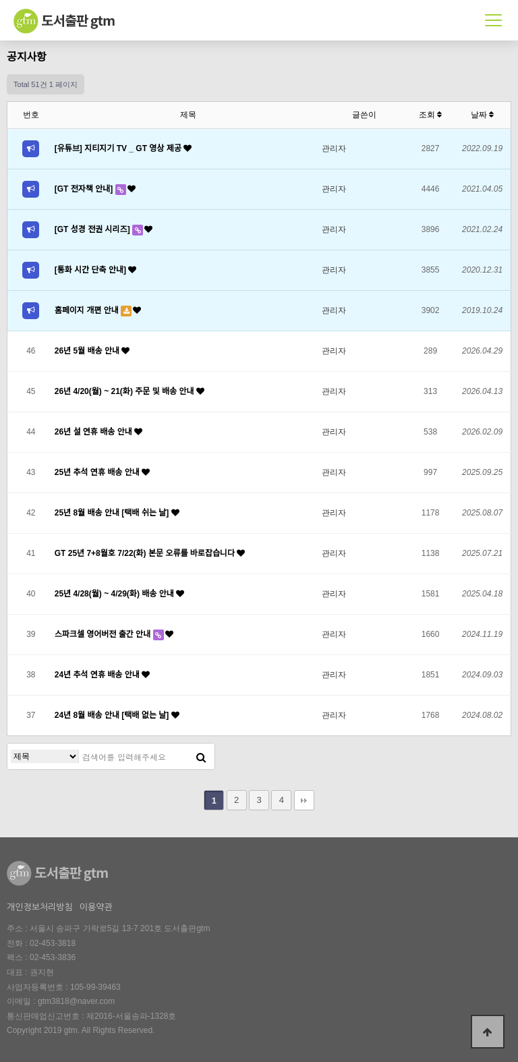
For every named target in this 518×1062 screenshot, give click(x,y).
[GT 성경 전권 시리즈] (93, 229)
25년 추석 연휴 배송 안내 (98, 472)
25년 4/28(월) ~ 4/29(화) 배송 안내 (115, 593)
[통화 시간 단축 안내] (92, 270)
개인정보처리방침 (40, 907)
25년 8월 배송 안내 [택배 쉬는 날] (113, 513)
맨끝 (304, 800)
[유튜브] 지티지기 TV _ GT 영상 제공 (119, 148)
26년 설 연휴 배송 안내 (94, 432)
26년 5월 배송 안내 (88, 351)
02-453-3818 (53, 943)
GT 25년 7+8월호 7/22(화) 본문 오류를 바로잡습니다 (146, 553)
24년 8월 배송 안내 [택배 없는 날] (113, 715)
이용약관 (96, 907)
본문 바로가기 (0, 0)
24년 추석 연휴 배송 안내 (98, 674)
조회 (430, 114)
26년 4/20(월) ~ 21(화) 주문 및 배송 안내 (125, 391)
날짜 (482, 114)
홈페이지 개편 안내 (88, 310)
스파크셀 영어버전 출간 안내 (104, 634)
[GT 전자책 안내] (85, 189)
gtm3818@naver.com (76, 1001)
